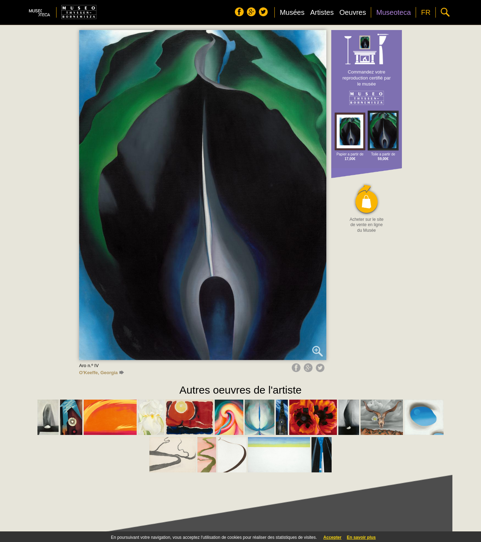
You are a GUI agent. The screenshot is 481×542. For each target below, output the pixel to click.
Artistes (322, 12)
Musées (292, 12)
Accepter (332, 537)
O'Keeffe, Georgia (101, 372)
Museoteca (393, 12)
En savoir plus (361, 537)
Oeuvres (352, 12)
